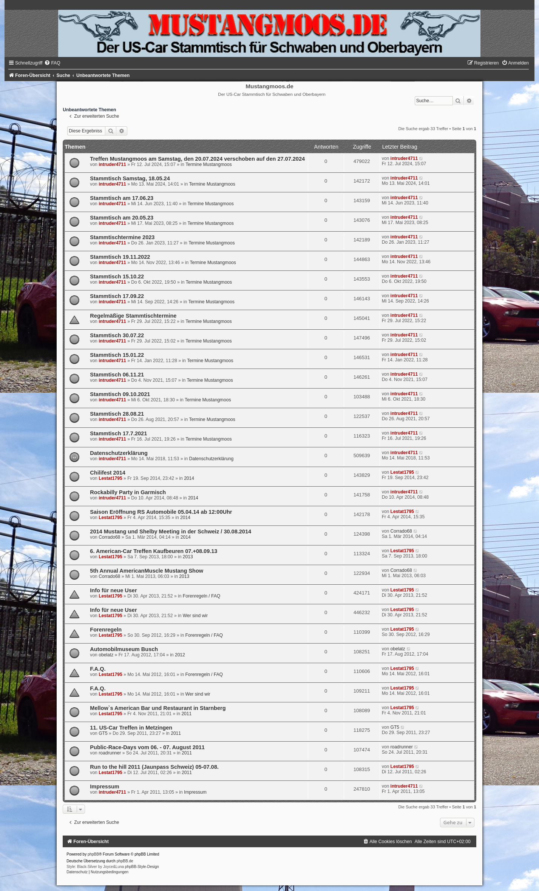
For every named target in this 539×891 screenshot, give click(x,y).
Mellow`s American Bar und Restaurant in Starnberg (157, 708)
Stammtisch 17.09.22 (117, 296)
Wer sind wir (195, 615)
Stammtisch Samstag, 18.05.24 (130, 178)
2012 (180, 654)
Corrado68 (109, 537)
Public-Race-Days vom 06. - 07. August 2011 (147, 747)
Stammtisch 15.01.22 (117, 355)
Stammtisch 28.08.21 (117, 414)
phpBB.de (125, 861)
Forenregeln (106, 630)
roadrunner (110, 753)
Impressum (104, 786)
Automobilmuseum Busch (124, 649)
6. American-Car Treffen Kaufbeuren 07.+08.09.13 (153, 551)
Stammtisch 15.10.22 (117, 276)
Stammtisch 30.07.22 (117, 335)
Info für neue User (113, 590)
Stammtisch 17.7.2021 (118, 433)
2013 (188, 556)
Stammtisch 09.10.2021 (120, 394)
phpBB (93, 854)
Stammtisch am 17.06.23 (121, 198)
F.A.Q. (97, 669)
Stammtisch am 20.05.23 (121, 218)
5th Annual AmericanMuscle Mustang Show (146, 571)
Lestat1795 (110, 478)
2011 (186, 713)
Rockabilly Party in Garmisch (128, 492)
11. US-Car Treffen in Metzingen (131, 728)
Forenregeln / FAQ (201, 596)
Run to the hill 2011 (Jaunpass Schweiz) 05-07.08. (154, 767)
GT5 (103, 733)
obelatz (106, 654)
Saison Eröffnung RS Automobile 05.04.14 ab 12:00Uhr (161, 512)
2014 (189, 478)
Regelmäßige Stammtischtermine (133, 316)
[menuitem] (52, 63)
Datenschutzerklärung (118, 453)
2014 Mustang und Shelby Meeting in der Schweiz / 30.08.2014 (170, 531)
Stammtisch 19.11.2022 (120, 257)
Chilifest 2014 (107, 473)
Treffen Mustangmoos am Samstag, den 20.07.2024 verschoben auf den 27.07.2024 (197, 159)
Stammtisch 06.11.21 (117, 375)
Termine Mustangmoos (208, 164)
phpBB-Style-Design (142, 867)
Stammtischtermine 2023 (122, 237)
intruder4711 (112, 164)
